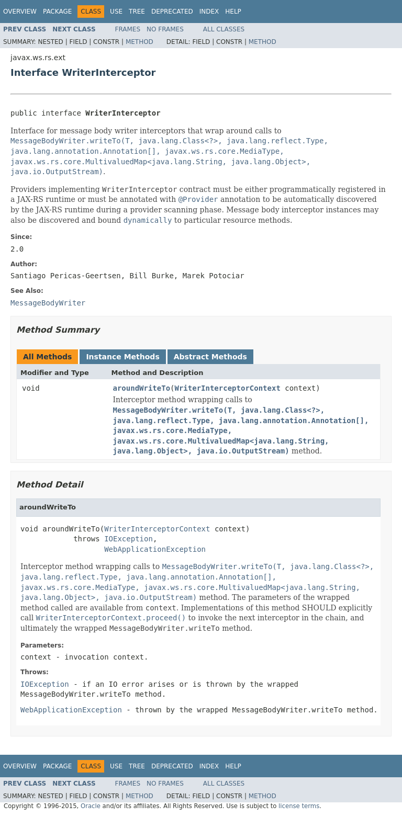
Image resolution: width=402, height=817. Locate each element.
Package (57, 11)
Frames (128, 29)
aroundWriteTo (142, 388)
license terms (298, 806)
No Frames (165, 29)
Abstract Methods (210, 357)
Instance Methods (122, 357)
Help (233, 11)
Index (209, 11)
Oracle (90, 806)
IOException (128, 539)
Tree (137, 11)
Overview (20, 11)
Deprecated (172, 11)
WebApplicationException (155, 549)
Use (116, 11)
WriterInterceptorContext (228, 388)
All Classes (223, 29)
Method (139, 42)
